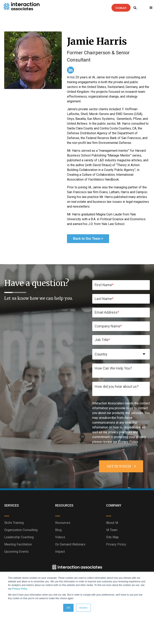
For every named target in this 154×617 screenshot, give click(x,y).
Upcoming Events (16, 551)
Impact (60, 551)
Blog (58, 530)
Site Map (112, 537)
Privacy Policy (19, 588)
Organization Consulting (20, 530)
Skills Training (14, 523)
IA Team (112, 530)
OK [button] (68, 607)
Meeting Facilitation (18, 544)
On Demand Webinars (70, 544)
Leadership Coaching (19, 537)
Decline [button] (83, 607)
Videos (60, 537)
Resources (62, 523)
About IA (112, 523)
